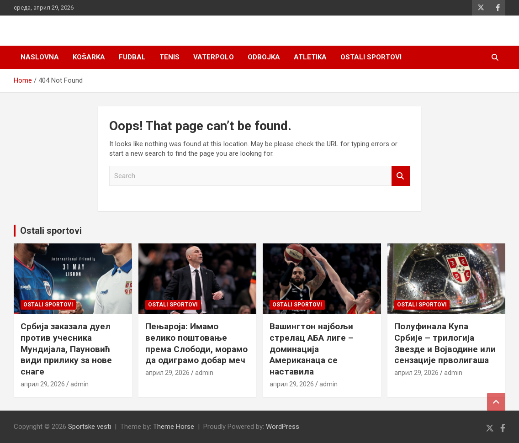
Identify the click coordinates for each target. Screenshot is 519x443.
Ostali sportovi (371, 57)
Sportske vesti (89, 426)
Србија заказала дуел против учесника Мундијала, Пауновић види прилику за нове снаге (66, 349)
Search (401, 176)
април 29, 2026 (43, 384)
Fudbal (132, 57)
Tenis (169, 57)
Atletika (310, 57)
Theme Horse (173, 426)
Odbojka (264, 57)
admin (79, 384)
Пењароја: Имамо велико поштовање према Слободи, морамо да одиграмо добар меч (196, 343)
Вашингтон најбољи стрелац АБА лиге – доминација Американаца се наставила (312, 349)
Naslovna (40, 57)
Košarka (89, 57)
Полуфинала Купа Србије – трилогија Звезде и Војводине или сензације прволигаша (445, 343)
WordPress (282, 426)
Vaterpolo (213, 57)
